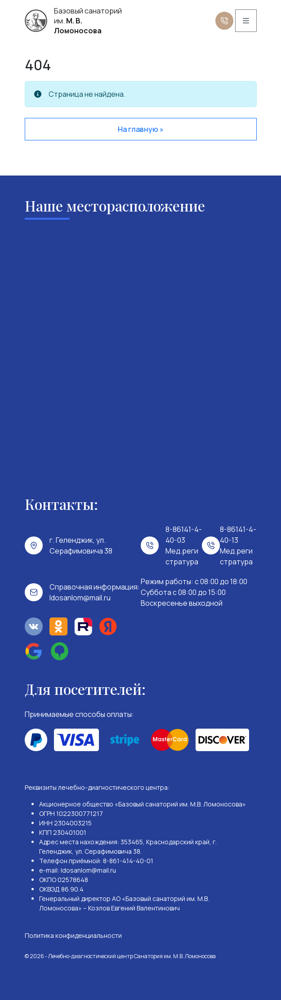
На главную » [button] (141, 129)
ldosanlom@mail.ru (80, 598)
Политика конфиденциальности (73, 935)
